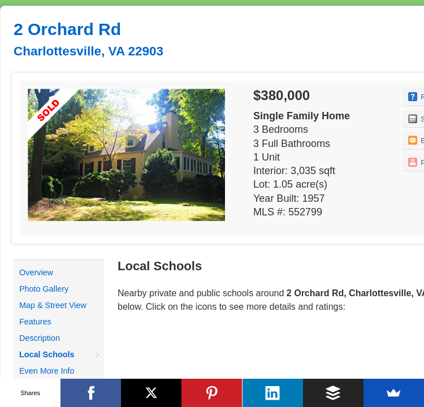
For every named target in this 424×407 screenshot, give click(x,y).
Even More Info (47, 370)
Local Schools (47, 354)
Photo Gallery (43, 288)
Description (39, 338)
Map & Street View (52, 305)
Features (35, 321)
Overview (36, 272)
